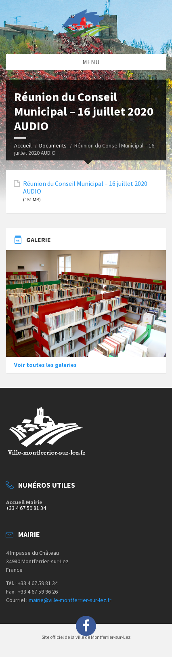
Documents (53, 145)
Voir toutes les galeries (45, 365)
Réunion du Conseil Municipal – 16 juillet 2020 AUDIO (85, 187)
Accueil (22, 145)
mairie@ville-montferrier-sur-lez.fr (70, 600)
